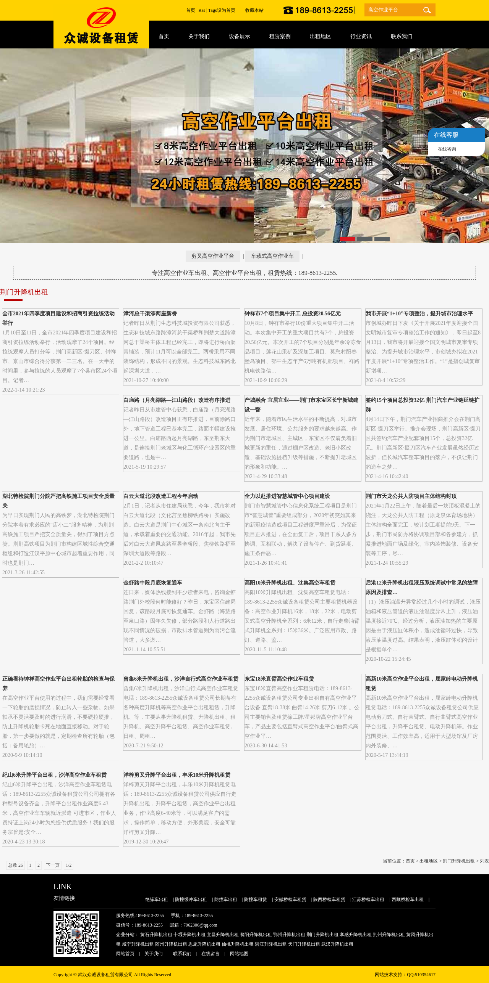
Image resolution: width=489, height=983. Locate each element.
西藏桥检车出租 (408, 899)
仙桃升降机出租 (238, 944)
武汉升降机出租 (337, 944)
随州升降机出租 (171, 944)
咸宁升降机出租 (138, 944)
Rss (202, 10)
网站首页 (125, 953)
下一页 (53, 865)
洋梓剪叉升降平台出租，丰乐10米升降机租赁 (176, 775)
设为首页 (226, 10)
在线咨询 (447, 149)
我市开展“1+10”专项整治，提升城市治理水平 (419, 313)
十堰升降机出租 (189, 934)
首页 (190, 10)
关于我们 (153, 953)
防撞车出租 (225, 899)
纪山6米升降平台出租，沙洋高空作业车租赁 (54, 775)
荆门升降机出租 (459, 861)
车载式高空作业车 (272, 256)
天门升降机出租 (304, 944)
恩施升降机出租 (204, 944)
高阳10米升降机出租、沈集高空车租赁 (289, 583)
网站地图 (239, 953)
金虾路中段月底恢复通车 (152, 583)
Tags (212, 10)
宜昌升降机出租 (223, 934)
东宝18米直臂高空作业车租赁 (279, 679)
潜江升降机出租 (271, 944)
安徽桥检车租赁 (290, 899)
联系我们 (182, 953)
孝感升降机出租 (356, 934)
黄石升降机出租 (156, 934)
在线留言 (210, 953)
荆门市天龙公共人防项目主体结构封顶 (411, 496)
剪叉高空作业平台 (212, 256)
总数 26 (15, 865)
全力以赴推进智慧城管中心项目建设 (287, 496)
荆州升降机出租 (389, 934)
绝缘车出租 (156, 899)
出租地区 (428, 861)
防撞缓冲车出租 (191, 899)
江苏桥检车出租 (368, 899)
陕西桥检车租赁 (329, 899)
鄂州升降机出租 (289, 934)
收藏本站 (254, 10)
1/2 (68, 865)
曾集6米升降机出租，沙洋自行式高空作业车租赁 (180, 679)
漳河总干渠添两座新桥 (150, 313)
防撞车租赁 (255, 899)
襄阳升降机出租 (256, 934)
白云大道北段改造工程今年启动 (160, 496)
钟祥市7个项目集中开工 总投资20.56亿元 (292, 313)
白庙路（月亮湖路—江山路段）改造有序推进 (176, 400)
